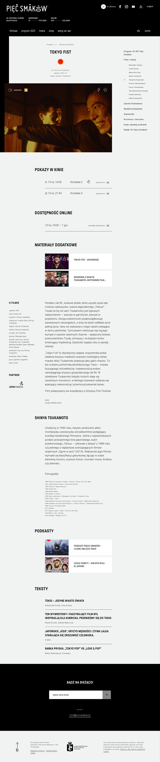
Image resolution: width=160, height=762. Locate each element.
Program (50, 44)
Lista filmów (133, 69)
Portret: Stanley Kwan (137, 83)
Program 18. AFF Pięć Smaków (134, 53)
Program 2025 (28, 32)
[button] (107, 118)
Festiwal (14, 32)
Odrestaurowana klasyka (138, 91)
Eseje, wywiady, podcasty (135, 125)
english (150, 6)
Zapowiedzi (129, 114)
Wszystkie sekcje (135, 65)
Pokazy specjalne (135, 98)
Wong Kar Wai (64, 32)
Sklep (51, 32)
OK (107, 694)
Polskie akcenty (135, 94)
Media (42, 32)
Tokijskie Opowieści (136, 80)
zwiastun (18, 90)
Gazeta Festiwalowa (133, 103)
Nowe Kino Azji (135, 72)
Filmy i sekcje (130, 60)
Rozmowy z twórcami (134, 119)
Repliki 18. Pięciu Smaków (135, 130)
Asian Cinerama (135, 76)
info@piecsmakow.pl (80, 715)
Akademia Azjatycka (133, 109)
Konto (147, 31)
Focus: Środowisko (136, 87)
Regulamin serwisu (37, 751)
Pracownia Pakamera (46, 745)
